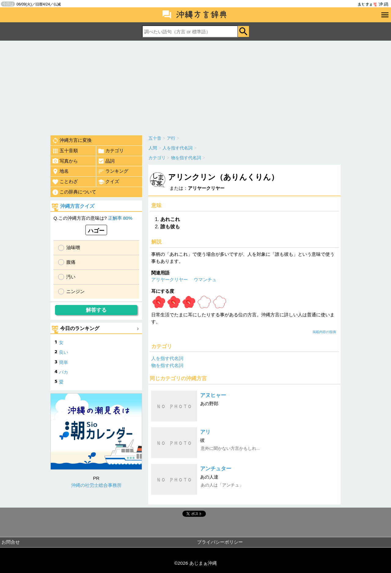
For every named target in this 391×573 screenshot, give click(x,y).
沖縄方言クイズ (77, 206)
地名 (60, 171)
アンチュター (215, 469)
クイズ (108, 181)
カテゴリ (111, 151)
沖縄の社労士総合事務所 (96, 485)
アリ (205, 432)
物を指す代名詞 (167, 365)
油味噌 (73, 247)
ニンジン (75, 291)
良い (63, 352)
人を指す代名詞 (167, 358)
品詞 (106, 161)
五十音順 (65, 151)
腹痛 (70, 262)
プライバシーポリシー (220, 542)
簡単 (63, 362)
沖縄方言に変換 (72, 140)
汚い (70, 276)
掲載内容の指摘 (324, 332)
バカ (63, 372)
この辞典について (74, 192)
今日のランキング (79, 328)
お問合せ (11, 542)
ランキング (113, 171)
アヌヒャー (213, 395)
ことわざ (65, 181)
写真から (65, 161)
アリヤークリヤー (169, 279)
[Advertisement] (195, 86)
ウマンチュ (205, 279)
